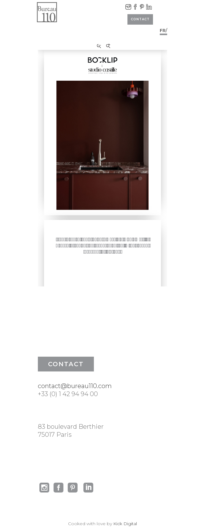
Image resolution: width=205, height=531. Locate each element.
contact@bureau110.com (75, 386)
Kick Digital (125, 523)
